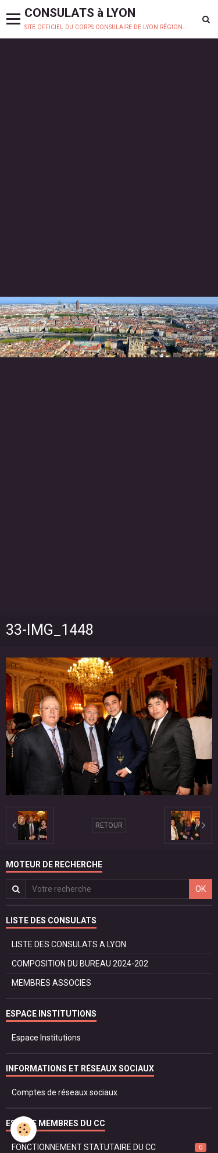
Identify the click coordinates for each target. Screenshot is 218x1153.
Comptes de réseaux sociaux (64, 1092)
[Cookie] (23, 1129)
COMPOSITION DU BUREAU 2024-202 (80, 963)
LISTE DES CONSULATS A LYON (69, 944)
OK (200, 889)
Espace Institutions (46, 1037)
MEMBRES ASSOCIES (51, 982)
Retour (109, 825)
